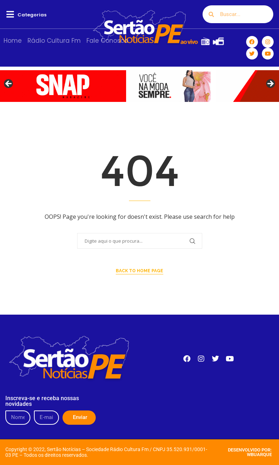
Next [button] (270, 84)
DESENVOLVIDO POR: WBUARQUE (250, 452)
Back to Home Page (139, 270)
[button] (10, 14)
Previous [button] (9, 84)
